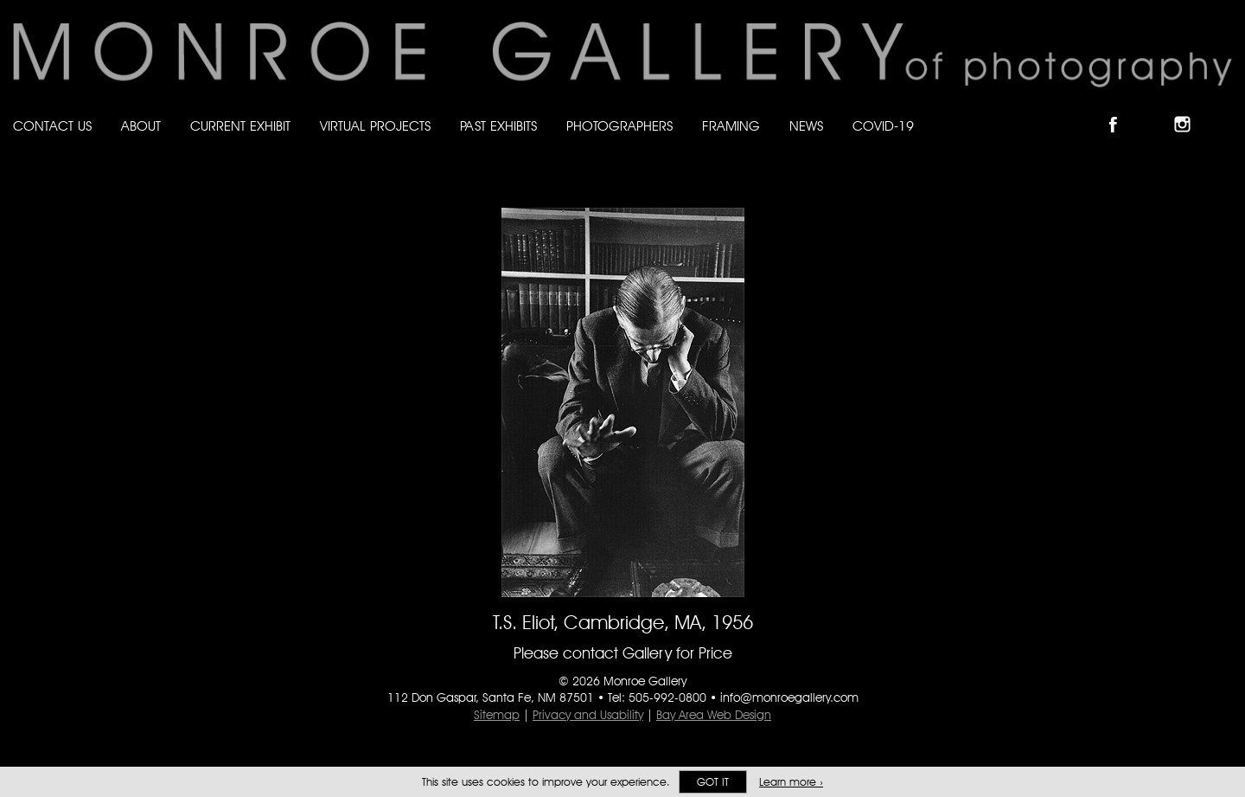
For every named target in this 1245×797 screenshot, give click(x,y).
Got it (713, 781)
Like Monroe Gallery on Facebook (1121, 109)
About (141, 126)
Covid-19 (883, 126)
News (806, 126)
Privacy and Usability (588, 715)
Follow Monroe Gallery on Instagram (1189, 109)
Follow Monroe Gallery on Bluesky (1156, 109)
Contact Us (52, 126)
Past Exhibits (498, 126)
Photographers (619, 126)
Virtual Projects (375, 126)
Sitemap (497, 715)
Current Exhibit (240, 126)
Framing (731, 126)
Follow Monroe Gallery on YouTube (1224, 109)
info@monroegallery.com (789, 697)
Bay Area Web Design (713, 715)
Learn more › (791, 781)
